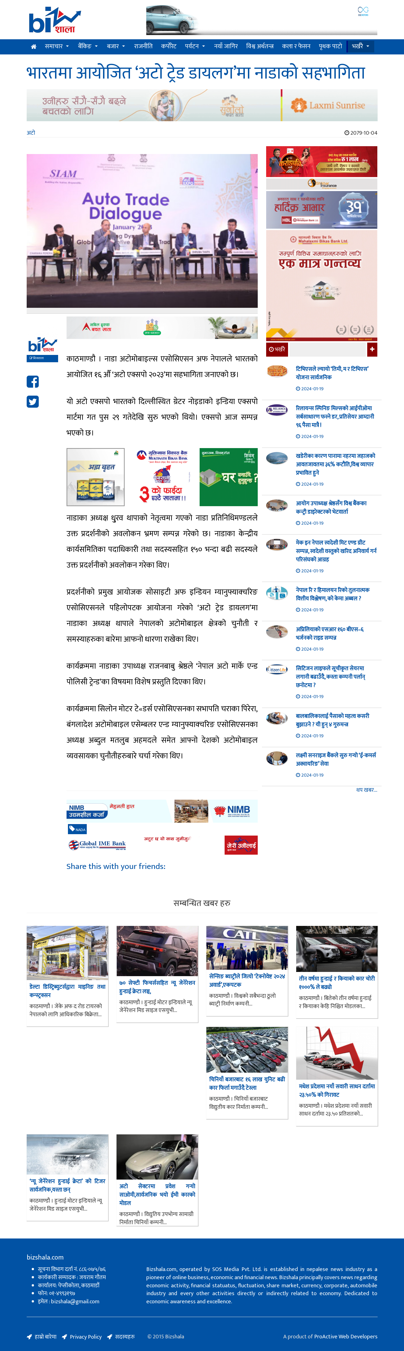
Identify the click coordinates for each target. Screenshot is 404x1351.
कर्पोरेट (169, 46)
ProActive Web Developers (346, 1336)
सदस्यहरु (125, 1337)
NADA (77, 829)
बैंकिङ (85, 46)
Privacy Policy (86, 1337)
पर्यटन (192, 46)
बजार (113, 46)
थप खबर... (366, 790)
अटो (31, 133)
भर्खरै (357, 46)
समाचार (54, 46)
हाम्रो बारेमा (45, 1337)
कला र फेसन (296, 46)
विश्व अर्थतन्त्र (260, 46)
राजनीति (143, 46)
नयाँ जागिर (226, 46)
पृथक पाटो (330, 46)
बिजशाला (36, 358)
